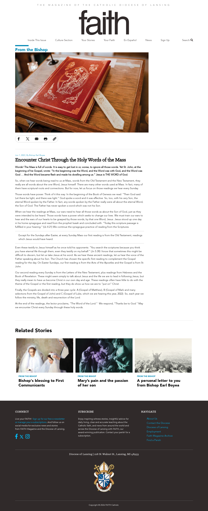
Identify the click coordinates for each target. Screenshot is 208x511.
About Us (152, 418)
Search (187, 40)
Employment (154, 431)
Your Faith (109, 40)
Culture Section (64, 40)
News (148, 40)
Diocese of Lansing (157, 427)
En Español (130, 40)
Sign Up (165, 40)
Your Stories (88, 40)
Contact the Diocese (158, 423)
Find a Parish (154, 440)
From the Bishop (31, 50)
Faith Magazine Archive (160, 436)
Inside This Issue (37, 40)
